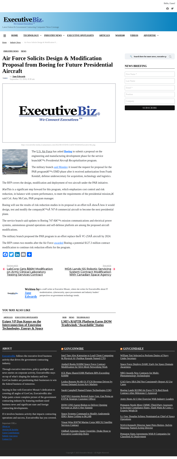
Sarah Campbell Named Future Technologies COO (86, 390)
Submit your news (10, 436)
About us (6, 426)
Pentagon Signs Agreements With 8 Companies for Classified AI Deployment (145, 435)
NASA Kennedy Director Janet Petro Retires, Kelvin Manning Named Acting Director (146, 426)
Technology (31, 35)
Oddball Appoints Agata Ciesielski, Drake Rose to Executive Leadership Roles (86, 432)
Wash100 (120, 35)
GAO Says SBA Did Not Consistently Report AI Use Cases (146, 383)
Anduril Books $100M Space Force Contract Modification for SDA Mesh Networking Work (84, 365)
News (71, 317)
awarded (58, 242)
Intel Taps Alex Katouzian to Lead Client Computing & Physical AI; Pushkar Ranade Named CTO (87, 357)
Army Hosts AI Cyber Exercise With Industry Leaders (147, 399)
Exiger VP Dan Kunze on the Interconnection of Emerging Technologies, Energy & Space (22, 325)
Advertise (150, 35)
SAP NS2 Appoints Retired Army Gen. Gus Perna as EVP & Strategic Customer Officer (87, 397)
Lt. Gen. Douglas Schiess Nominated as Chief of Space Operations (147, 417)
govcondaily (133, 348)
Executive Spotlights (80, 35)
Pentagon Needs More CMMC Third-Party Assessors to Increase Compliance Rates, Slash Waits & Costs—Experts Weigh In (146, 408)
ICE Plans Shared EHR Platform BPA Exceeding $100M (85, 374)
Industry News (53, 35)
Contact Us (7, 439)
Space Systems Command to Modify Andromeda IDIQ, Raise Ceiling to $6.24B (85, 415)
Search (170, 57)
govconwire (74, 348)
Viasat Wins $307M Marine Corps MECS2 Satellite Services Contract (86, 423)
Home (14, 35)
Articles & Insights (10, 429)
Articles (104, 35)
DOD (64, 317)
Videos (134, 35)
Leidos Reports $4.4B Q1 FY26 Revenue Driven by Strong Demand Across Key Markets (86, 383)
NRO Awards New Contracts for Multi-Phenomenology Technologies (139, 374)
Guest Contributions (10, 433)
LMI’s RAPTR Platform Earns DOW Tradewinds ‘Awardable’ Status (86, 323)
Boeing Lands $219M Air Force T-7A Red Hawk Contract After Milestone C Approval (144, 391)
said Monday (61, 167)
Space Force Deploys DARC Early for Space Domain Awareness (146, 365)
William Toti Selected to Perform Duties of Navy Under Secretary (144, 357)
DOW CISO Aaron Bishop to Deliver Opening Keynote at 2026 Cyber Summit (84, 406)
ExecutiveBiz (9, 355)
